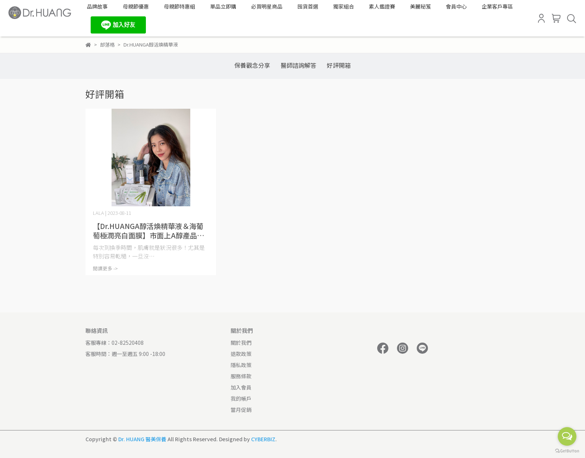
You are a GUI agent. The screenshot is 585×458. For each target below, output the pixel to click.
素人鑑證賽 (382, 6)
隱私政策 (241, 365)
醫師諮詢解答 (298, 65)
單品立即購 (223, 6)
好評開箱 (339, 65)
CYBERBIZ (263, 439)
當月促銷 (241, 409)
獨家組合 (343, 6)
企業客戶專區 (497, 6)
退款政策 (241, 353)
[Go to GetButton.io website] (567, 450)
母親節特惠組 (179, 6)
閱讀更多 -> (105, 268)
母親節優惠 (136, 6)
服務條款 (241, 376)
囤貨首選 (307, 6)
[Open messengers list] (567, 436)
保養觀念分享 (252, 65)
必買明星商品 (266, 6)
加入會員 (241, 387)
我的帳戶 (241, 398)
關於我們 (241, 342)
